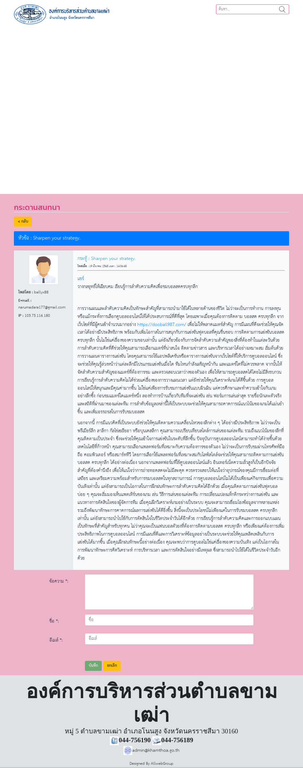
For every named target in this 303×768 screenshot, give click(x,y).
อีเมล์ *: (56, 640)
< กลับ (23, 221)
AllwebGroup (162, 763)
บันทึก (93, 665)
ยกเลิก (112, 665)
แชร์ (81, 278)
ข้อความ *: (58, 581)
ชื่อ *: (54, 621)
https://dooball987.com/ (161, 324)
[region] (151, 107)
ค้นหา (282, 9)
